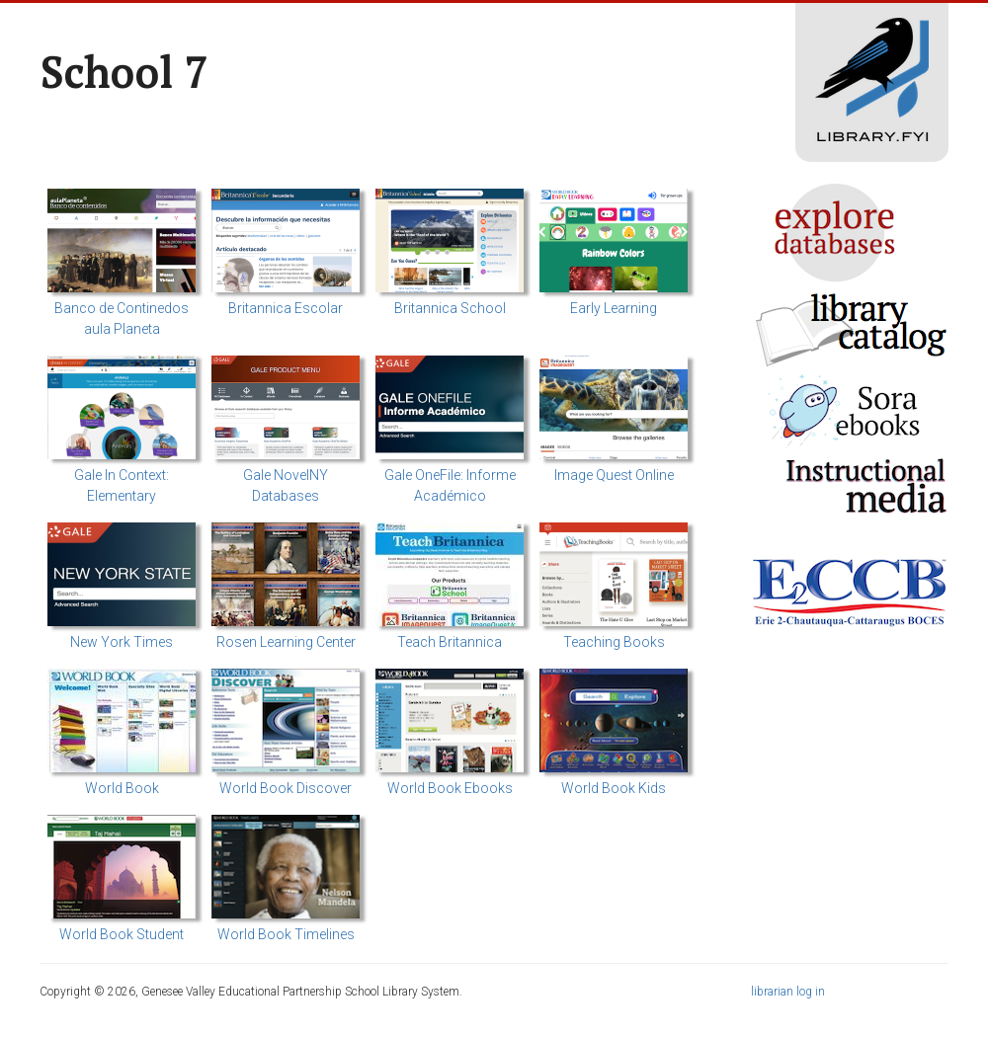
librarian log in (788, 991)
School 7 (123, 72)
